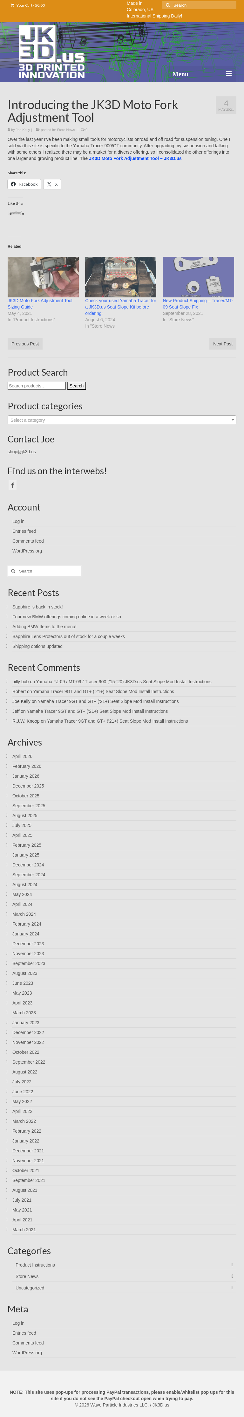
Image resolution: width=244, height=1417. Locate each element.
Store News (66, 130)
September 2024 (28, 874)
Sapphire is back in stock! (37, 606)
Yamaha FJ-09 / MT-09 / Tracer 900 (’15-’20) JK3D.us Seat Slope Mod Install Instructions (123, 681)
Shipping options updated (37, 646)
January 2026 (25, 776)
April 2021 (22, 1219)
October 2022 (25, 1052)
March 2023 (24, 1012)
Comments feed (28, 541)
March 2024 (24, 914)
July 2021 (21, 1200)
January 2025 (25, 855)
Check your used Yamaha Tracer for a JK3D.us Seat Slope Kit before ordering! (120, 307)
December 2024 (28, 864)
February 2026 (26, 766)
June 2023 (22, 983)
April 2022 (22, 1111)
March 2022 (24, 1121)
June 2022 (22, 1091)
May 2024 (22, 894)
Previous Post (25, 343)
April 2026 (22, 756)
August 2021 (24, 1190)
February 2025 (26, 845)
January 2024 (25, 933)
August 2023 (24, 973)
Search (77, 385)
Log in (18, 521)
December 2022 (28, 1032)
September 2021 (28, 1180)
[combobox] (122, 419)
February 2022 (26, 1131)
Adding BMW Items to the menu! (44, 626)
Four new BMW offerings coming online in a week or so (66, 616)
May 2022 (22, 1101)
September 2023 (28, 963)
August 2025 (24, 815)
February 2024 (26, 924)
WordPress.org (27, 550)
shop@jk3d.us (22, 451)
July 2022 (21, 1081)
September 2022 (28, 1062)
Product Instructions (35, 1265)
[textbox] (122, 420)
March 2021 (24, 1229)
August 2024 (24, 884)
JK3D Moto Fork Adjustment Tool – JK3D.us (135, 158)
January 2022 (25, 1140)
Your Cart (28, 5)
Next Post (223, 343)
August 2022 (24, 1071)
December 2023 (28, 943)
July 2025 (21, 825)
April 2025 (22, 835)
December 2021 (28, 1150)
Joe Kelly (23, 130)
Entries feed (24, 531)
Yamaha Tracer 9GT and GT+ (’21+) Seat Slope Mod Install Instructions (103, 691)
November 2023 (28, 953)
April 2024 (22, 904)
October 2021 (25, 1170)
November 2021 (28, 1160)
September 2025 (28, 805)
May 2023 (22, 993)
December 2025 (28, 785)
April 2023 (22, 1002)
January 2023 (25, 1022)
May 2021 (22, 1209)
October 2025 (25, 795)
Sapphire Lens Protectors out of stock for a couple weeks (68, 636)
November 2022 (28, 1042)
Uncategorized (30, 1287)
